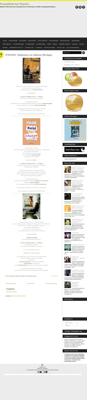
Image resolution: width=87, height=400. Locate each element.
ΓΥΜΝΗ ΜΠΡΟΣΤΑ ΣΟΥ (78, 245)
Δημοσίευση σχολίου (11, 291)
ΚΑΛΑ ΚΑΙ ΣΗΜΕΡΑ (31, 160)
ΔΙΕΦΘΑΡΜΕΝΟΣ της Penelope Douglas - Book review (77, 221)
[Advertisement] (43, 24)
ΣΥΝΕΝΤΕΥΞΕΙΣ (29, 47)
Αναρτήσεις (69, 322)
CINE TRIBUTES (7, 44)
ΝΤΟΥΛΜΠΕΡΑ (31, 93)
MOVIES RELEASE (65, 40)
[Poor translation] (45, 372)
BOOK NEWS (22, 40)
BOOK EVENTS (32, 40)
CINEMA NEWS (75, 40)
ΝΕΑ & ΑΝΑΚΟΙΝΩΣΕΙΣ (73, 47)
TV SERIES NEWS (30, 44)
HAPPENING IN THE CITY (16, 47)
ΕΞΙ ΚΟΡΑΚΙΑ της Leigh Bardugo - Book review (78, 271)
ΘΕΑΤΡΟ (81, 44)
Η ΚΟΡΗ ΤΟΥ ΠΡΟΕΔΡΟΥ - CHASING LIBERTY (78, 258)
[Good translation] (40, 372)
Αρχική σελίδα (30, 283)
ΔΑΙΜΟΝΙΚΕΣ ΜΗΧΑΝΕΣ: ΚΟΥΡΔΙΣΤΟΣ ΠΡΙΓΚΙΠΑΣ (75, 284)
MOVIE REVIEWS (53, 40)
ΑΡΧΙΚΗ (5, 40)
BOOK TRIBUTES (42, 40)
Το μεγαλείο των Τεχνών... (15, 3)
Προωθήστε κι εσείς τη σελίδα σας (71, 64)
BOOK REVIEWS (13, 40)
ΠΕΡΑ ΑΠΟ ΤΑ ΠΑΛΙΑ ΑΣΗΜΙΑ (31, 253)
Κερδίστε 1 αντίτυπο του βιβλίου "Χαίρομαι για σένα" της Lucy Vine (78, 207)
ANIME (49, 44)
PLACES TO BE (61, 47)
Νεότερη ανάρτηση (11, 283)
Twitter (76, 7)
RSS (80, 7)
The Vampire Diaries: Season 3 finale (77, 194)
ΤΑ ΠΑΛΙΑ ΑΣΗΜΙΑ (32, 234)
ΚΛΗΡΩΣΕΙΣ (39, 47)
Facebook (83, 7)
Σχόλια (68, 325)
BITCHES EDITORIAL (49, 47)
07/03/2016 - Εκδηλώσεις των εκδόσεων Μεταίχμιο (28, 55)
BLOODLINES (75, 233)
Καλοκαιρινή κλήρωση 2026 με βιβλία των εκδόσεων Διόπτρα (77, 182)
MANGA (55, 44)
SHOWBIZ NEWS (40, 44)
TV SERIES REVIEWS (18, 44)
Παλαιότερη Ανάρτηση (51, 283)
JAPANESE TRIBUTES (64, 44)
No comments (54, 276)
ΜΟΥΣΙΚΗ (74, 44)
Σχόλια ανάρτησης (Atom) (19, 296)
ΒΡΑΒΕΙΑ (5, 47)
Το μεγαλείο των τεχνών (69, 61)
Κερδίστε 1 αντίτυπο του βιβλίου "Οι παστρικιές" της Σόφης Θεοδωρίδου (78, 168)
